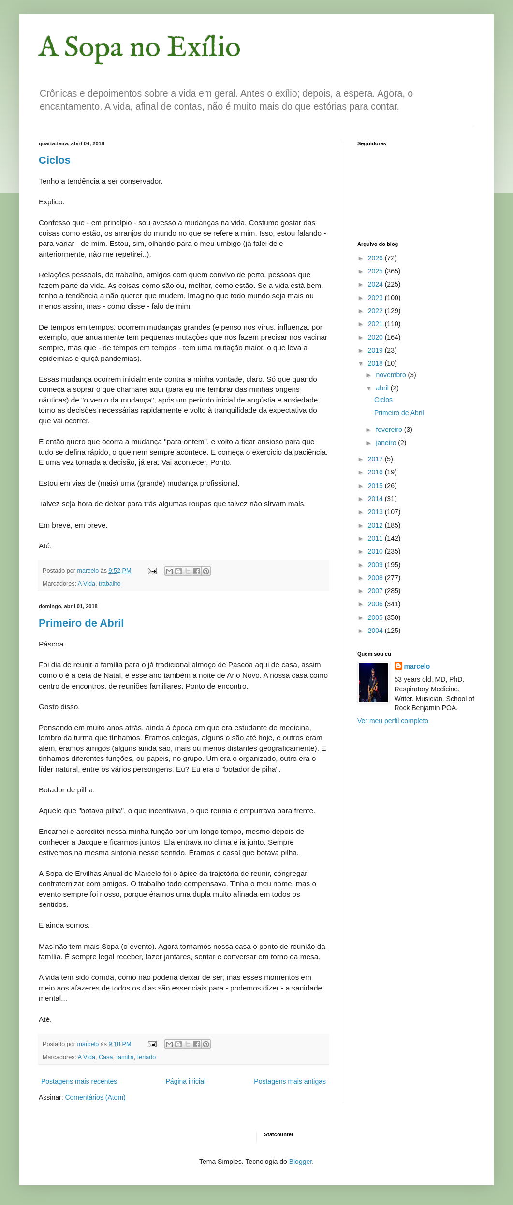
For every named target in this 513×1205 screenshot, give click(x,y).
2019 (376, 350)
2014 (376, 498)
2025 (376, 271)
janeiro (387, 442)
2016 (376, 472)
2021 (376, 324)
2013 (376, 512)
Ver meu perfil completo (392, 721)
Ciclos (55, 160)
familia (124, 1057)
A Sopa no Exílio (140, 48)
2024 (376, 284)
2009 (376, 565)
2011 (376, 538)
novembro (392, 375)
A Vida (86, 583)
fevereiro (390, 429)
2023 (376, 297)
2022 (376, 311)
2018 (376, 363)
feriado (146, 1057)
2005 (376, 617)
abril (383, 388)
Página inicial (186, 1081)
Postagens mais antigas (290, 1081)
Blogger (300, 1161)
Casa (106, 1057)
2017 (376, 459)
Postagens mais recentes (79, 1081)
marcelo (417, 666)
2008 (376, 578)
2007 (376, 591)
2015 (376, 485)
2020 (376, 337)
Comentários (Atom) (95, 1097)
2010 (376, 551)
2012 (376, 525)
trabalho (110, 583)
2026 (376, 258)
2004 (376, 630)
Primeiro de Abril (81, 623)
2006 (376, 604)
